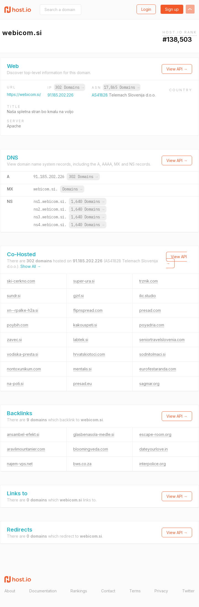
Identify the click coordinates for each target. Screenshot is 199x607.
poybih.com (17, 325)
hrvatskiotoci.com (89, 354)
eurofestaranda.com (157, 369)
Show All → (30, 266)
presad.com (150, 310)
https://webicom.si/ (24, 94)
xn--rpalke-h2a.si (22, 310)
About (9, 590)
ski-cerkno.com (21, 281)
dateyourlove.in (153, 449)
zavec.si (14, 339)
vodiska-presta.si (22, 354)
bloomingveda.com (90, 449)
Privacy (161, 590)
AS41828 (100, 95)
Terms (135, 590)
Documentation (43, 590)
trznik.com (148, 281)
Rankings (78, 590)
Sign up (172, 9)
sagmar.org (149, 383)
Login (146, 9)
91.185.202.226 (61, 95)
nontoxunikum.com (24, 369)
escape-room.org (155, 434)
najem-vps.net (20, 463)
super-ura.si (84, 281)
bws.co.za (82, 463)
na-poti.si (15, 383)
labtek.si (80, 339)
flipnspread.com (88, 310)
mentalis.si (82, 369)
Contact (108, 590)
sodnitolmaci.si (152, 354)
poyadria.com (151, 325)
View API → (176, 69)
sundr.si (13, 295)
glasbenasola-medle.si (93, 434)
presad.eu (82, 383)
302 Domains (69, 87)
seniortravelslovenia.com (162, 339)
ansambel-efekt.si (23, 434)
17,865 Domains (121, 87)
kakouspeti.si (85, 325)
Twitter (188, 590)
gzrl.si (78, 295)
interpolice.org (152, 463)
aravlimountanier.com (26, 449)
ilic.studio (147, 295)
